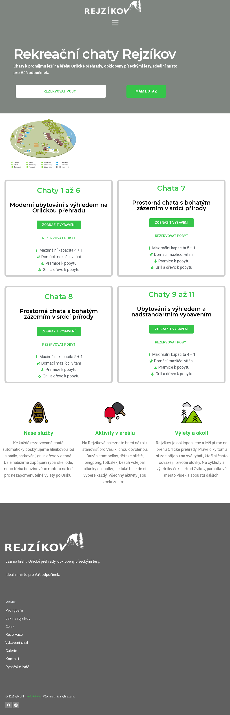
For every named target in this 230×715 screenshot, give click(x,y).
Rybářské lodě (17, 666)
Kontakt (12, 658)
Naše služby (38, 433)
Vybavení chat (16, 642)
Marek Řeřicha (33, 696)
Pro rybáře (14, 610)
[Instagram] (16, 705)
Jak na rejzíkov (17, 618)
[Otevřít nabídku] (115, 21)
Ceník (10, 626)
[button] (61, 91)
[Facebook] (8, 705)
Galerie (11, 650)
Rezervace (14, 634)
